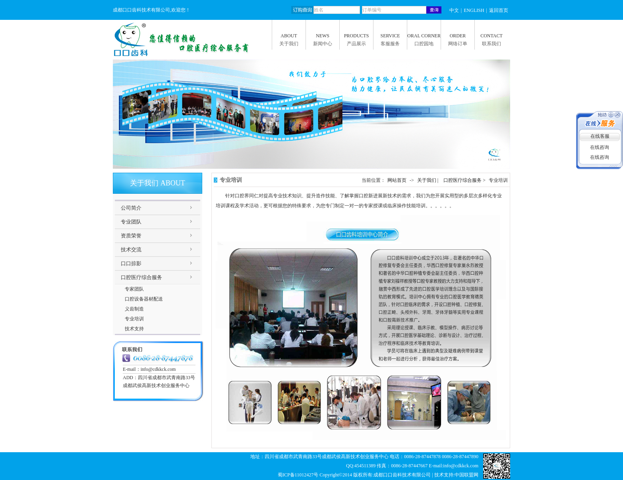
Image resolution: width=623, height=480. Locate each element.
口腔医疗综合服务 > (465, 180)
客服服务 (390, 43)
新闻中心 (322, 43)
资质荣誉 (131, 236)
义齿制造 (134, 309)
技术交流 (131, 250)
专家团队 (134, 289)
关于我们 (288, 43)
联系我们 (491, 43)
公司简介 (131, 208)
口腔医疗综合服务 (141, 277)
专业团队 (131, 222)
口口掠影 (131, 263)
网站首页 (396, 180)
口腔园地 (423, 43)
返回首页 (498, 10)
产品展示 (356, 43)
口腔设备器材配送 (144, 299)
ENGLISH (474, 10)
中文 (454, 10)
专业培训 (134, 319)
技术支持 (134, 329)
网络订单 (457, 43)
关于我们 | (428, 180)
